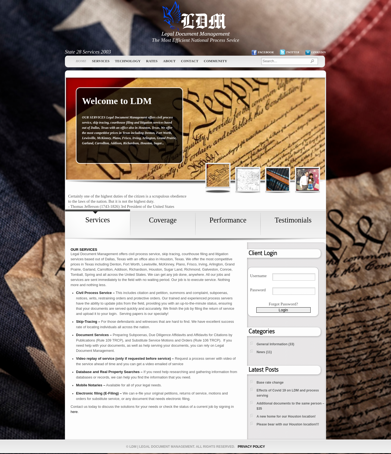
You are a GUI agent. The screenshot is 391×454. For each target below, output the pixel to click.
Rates (151, 61)
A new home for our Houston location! (286, 416)
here (74, 412)
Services (101, 61)
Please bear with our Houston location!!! (288, 424)
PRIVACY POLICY (251, 447)
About (169, 61)
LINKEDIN (318, 52)
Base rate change (270, 382)
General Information (272, 344)
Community (215, 61)
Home (81, 61)
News (261, 352)
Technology (128, 61)
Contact (189, 61)
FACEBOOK (266, 52)
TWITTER (292, 52)
